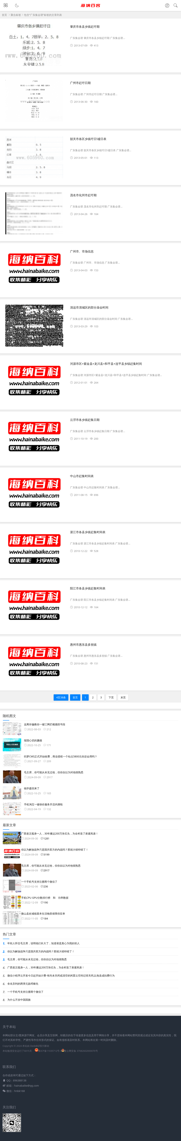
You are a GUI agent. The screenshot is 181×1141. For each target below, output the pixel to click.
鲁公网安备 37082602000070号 (80, 1050)
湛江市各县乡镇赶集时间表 (87, 532)
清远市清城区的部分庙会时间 (89, 307)
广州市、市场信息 (82, 251)
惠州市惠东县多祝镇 (83, 644)
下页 (111, 697)
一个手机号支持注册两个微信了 (25, 991)
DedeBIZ (34, 1045)
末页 (123, 697)
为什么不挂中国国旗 (19, 999)
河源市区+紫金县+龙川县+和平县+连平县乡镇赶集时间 (106, 363)
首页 (4, 15)
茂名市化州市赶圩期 (83, 195)
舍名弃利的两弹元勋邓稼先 (22, 983)
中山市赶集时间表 (82, 476)
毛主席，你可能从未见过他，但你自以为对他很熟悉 (37, 959)
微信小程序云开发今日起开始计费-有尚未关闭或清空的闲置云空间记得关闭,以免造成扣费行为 (61, 975)
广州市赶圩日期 (80, 82)
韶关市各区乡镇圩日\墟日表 (88, 139)
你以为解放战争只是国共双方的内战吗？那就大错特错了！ (40, 951)
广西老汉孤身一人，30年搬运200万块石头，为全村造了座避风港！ (45, 967)
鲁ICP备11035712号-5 (48, 1050)
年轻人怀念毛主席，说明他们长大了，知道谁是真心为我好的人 (43, 943)
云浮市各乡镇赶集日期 (85, 419)
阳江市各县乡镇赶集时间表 (87, 588)
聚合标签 (16, 15)
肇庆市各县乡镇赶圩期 (85, 26)
